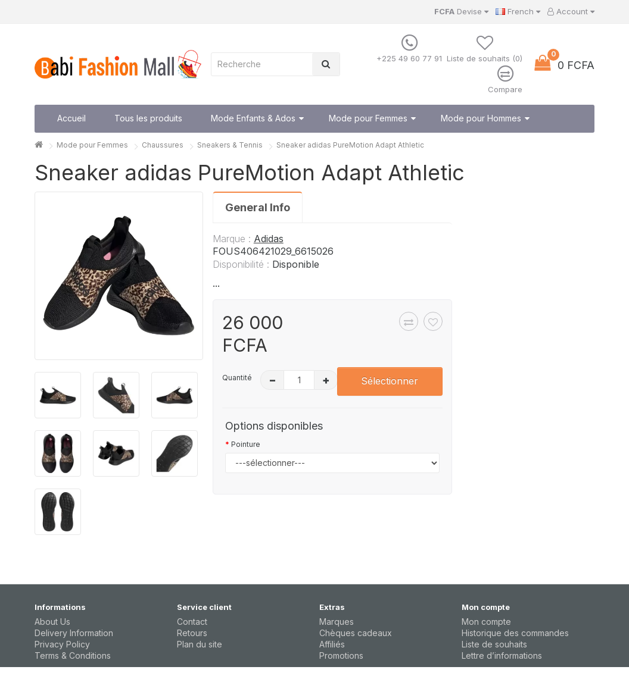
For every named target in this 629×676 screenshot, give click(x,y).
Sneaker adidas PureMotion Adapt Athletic (350, 144)
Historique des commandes (515, 633)
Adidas (269, 239)
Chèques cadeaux (355, 633)
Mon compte (486, 621)
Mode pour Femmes (92, 144)
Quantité (237, 377)
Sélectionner (389, 381)
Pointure (245, 444)
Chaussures (162, 144)
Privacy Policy (62, 644)
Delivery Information (74, 633)
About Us (52, 621)
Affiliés (332, 644)
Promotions (341, 655)
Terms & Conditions (73, 655)
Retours (192, 633)
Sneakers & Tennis (230, 144)
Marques (336, 621)
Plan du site (199, 644)
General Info (257, 207)
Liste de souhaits (494, 644)
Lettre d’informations (502, 655)
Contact (192, 621)
